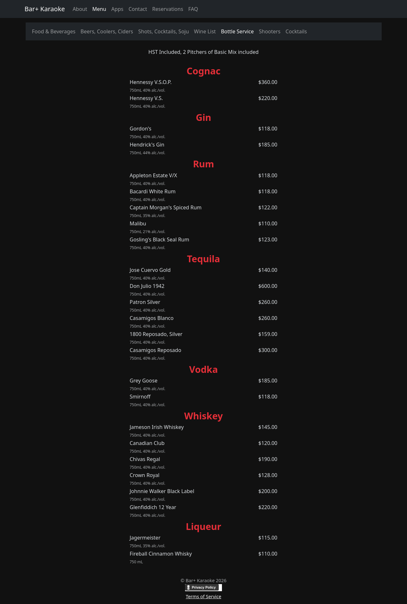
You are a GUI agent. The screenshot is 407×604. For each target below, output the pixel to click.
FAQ (193, 9)
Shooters (269, 31)
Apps (117, 9)
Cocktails (296, 31)
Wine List (205, 31)
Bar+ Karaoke (45, 8)
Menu (99, 9)
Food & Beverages (54, 31)
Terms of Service (203, 596)
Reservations (167, 9)
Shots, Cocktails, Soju (163, 31)
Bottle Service (237, 31)
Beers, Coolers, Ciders (107, 31)
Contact (138, 9)
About (79, 9)
